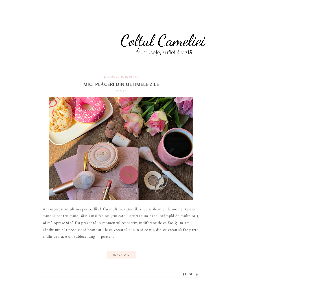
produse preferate (121, 76)
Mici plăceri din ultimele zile (121, 84)
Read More (121, 254)
